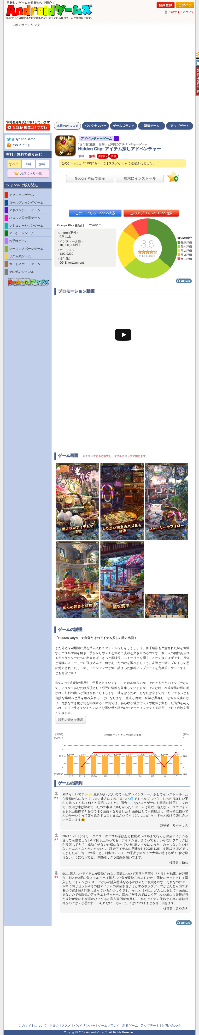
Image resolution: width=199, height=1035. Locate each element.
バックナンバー (95, 126)
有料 (28, 164)
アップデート (179, 126)
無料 (42, 164)
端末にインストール (140, 178)
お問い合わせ (171, 1025)
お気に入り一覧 (29, 173)
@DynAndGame (21, 139)
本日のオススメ (67, 126)
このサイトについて (181, 12)
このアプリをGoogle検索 (95, 213)
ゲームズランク (124, 126)
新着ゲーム (151, 126)
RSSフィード (18, 145)
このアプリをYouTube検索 (151, 213)
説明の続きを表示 (70, 719)
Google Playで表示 (90, 178)
